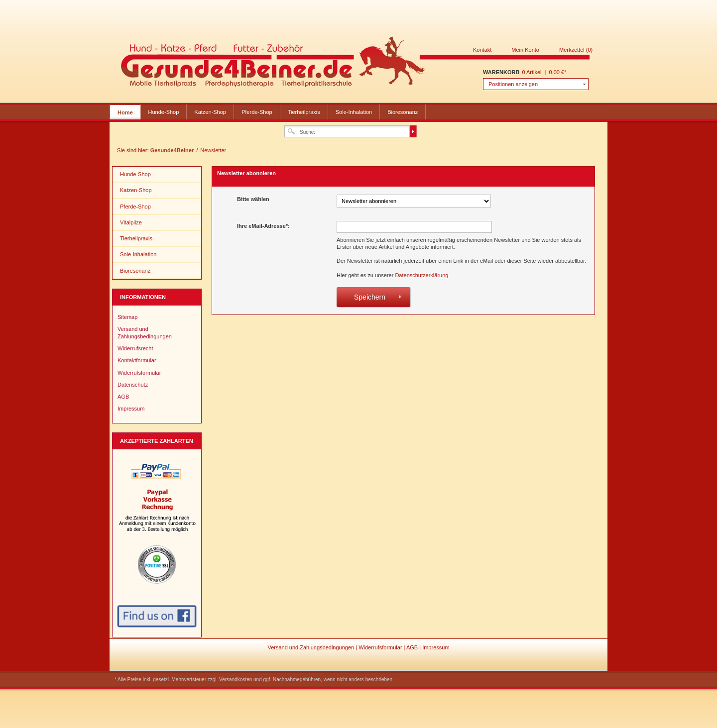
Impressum (131, 409)
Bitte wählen (253, 199)
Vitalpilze (131, 222)
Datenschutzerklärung (421, 275)
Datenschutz (133, 385)
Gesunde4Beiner (355, 64)
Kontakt (482, 50)
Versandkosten (235, 679)
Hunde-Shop (163, 112)
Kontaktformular (137, 360)
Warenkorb (501, 72)
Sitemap (127, 317)
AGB (123, 397)
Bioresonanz (402, 112)
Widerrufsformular (139, 373)
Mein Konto (525, 50)
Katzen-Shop (210, 112)
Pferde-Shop (256, 112)
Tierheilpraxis (304, 112)
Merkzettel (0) (576, 50)
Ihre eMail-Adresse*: (263, 226)
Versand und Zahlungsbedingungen (145, 332)
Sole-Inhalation (354, 112)
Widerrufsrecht (135, 348)
